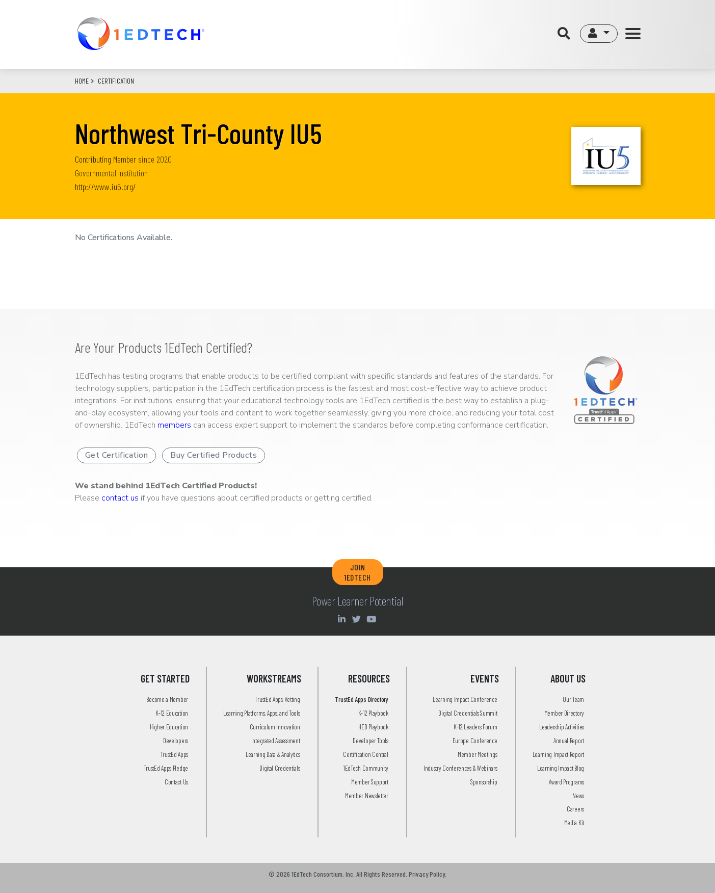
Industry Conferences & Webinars (460, 768)
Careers (575, 809)
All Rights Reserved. (381, 874)
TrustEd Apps (174, 754)
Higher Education (169, 727)
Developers (175, 741)
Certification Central (365, 754)
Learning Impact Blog (560, 768)
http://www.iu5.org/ (105, 186)
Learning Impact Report (558, 754)
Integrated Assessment (275, 741)
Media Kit (574, 823)
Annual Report (568, 741)
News (578, 796)
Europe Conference (475, 741)
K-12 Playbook (373, 713)
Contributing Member (105, 159)
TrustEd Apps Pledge (166, 768)
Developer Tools (370, 741)
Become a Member (167, 699)
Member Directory (564, 713)
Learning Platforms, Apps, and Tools (261, 713)
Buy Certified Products (213, 455)
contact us (120, 498)
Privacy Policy (427, 874)
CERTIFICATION (116, 80)
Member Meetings (477, 754)
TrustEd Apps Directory (361, 699)
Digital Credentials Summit (467, 713)
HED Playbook (373, 727)
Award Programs (566, 782)
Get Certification (116, 455)
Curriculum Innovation (275, 727)
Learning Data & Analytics (273, 754)
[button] (598, 33)
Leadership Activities (561, 727)
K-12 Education (171, 713)
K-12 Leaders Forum (475, 727)
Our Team (573, 699)
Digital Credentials (279, 768)
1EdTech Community (365, 768)
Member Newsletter (366, 796)
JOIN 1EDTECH (357, 572)
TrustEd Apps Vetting (277, 699)
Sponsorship (483, 782)
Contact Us (176, 782)
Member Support (369, 782)
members (174, 425)
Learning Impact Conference (465, 699)
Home (82, 80)
